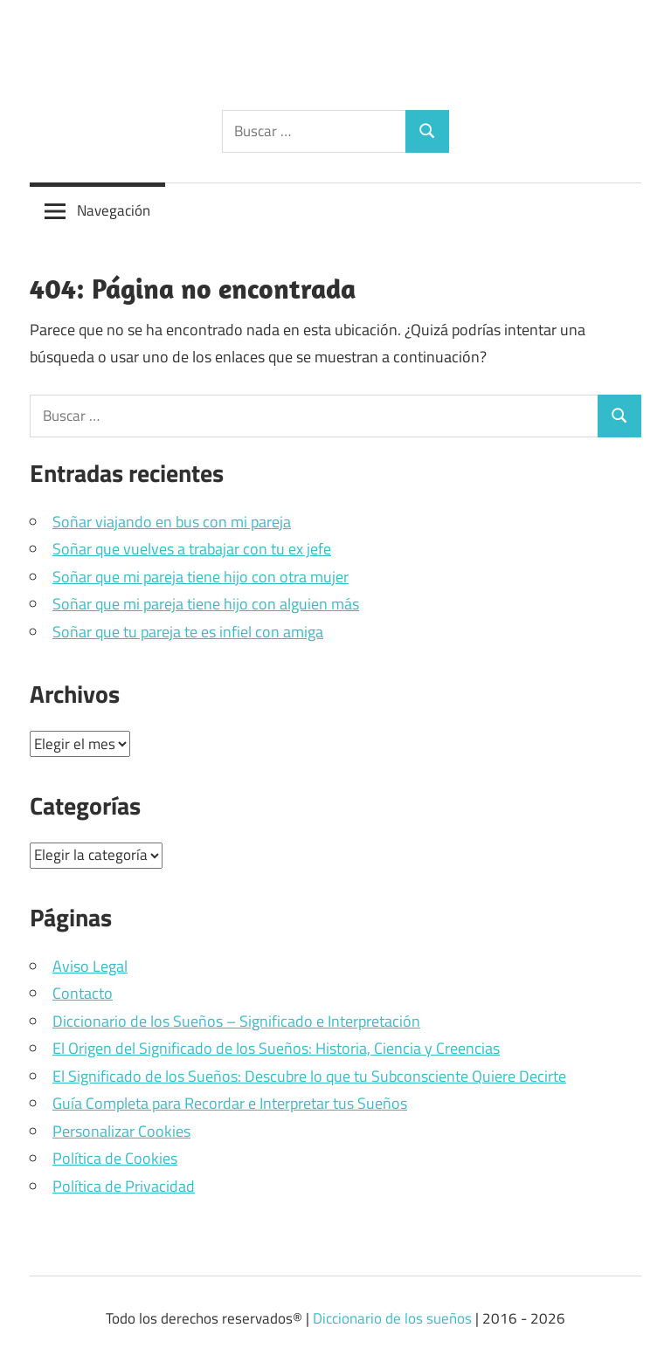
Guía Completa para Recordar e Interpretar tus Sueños (229, 1103)
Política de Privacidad (123, 1186)
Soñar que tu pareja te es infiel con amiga (187, 631)
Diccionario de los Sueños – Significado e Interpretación (236, 1021)
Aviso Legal (90, 966)
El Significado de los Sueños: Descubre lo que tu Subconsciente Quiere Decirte (309, 1076)
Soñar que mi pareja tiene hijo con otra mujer (200, 576)
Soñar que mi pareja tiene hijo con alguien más (205, 604)
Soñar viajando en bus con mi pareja (171, 521)
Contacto (82, 993)
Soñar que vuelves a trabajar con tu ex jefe (191, 549)
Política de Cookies (114, 1158)
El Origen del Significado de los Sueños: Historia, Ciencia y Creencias (276, 1048)
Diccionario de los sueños (392, 1318)
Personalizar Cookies (121, 1131)
